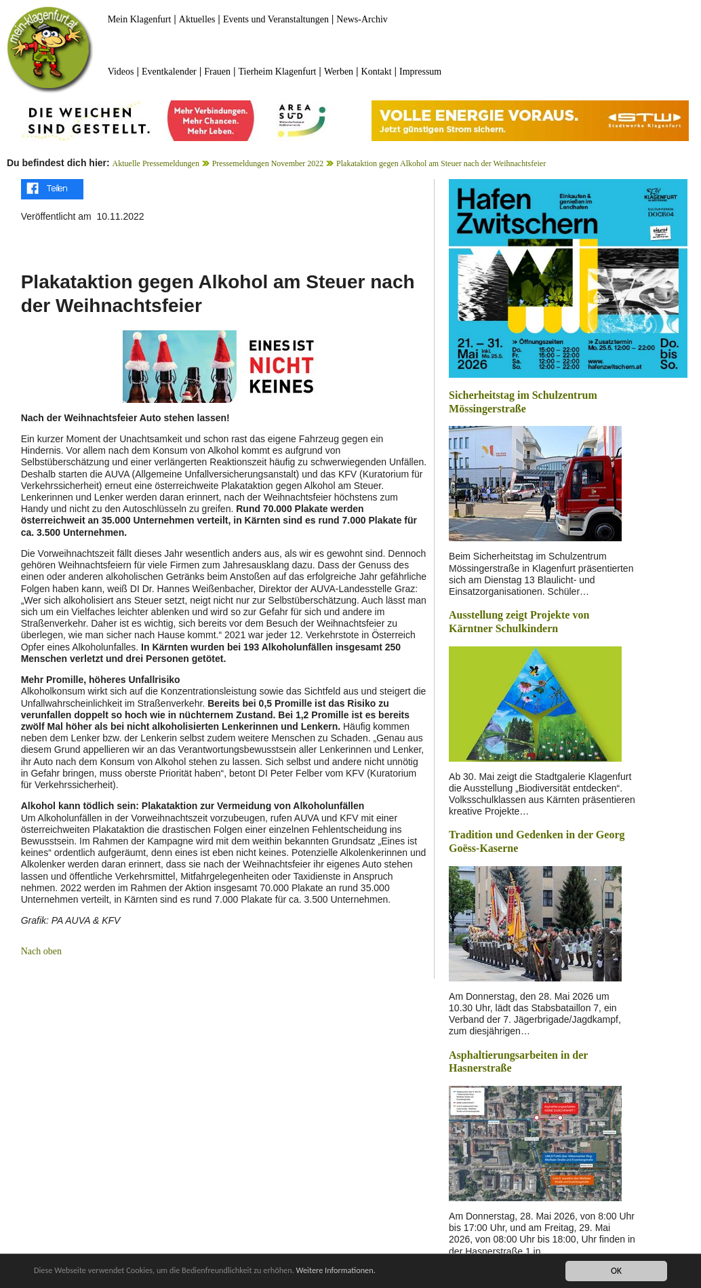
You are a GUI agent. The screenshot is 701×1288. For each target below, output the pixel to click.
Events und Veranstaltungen (276, 19)
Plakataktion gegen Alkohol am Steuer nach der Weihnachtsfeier (441, 163)
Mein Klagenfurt (140, 19)
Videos (121, 71)
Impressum (420, 71)
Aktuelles (197, 19)
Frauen (217, 71)
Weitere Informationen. (368, 1270)
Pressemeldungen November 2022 (268, 163)
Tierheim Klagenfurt (278, 71)
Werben (338, 71)
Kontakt (376, 71)
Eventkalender (169, 71)
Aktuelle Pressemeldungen (156, 163)
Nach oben (41, 951)
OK (616, 1270)
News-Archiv (361, 19)
